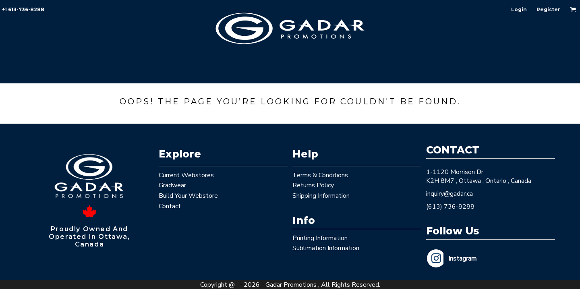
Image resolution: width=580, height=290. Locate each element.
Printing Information (320, 238)
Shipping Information (321, 195)
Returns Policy (313, 185)
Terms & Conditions (320, 175)
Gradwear (172, 185)
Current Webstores (186, 175)
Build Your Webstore (188, 195)
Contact (170, 206)
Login (519, 9)
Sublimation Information (325, 248)
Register (548, 9)
